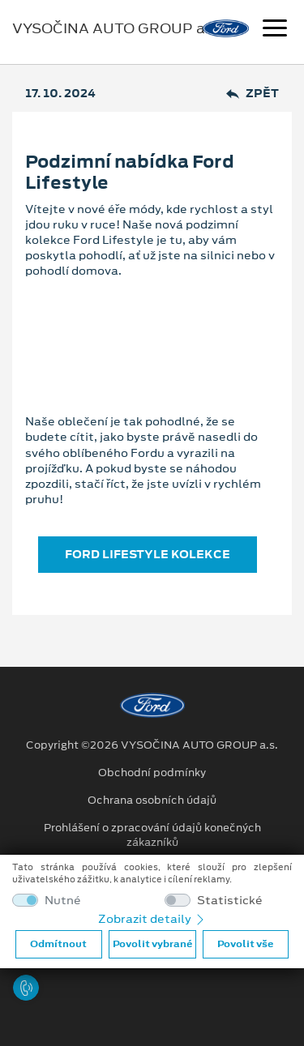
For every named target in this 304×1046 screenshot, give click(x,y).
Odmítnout (58, 943)
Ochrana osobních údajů (152, 800)
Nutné (63, 900)
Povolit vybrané (152, 943)
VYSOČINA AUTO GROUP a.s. (116, 28)
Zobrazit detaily (152, 919)
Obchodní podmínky (152, 773)
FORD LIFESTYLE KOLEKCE (147, 554)
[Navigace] (275, 30)
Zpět (252, 93)
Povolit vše (245, 943)
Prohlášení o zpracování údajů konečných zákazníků (152, 835)
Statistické (230, 900)
